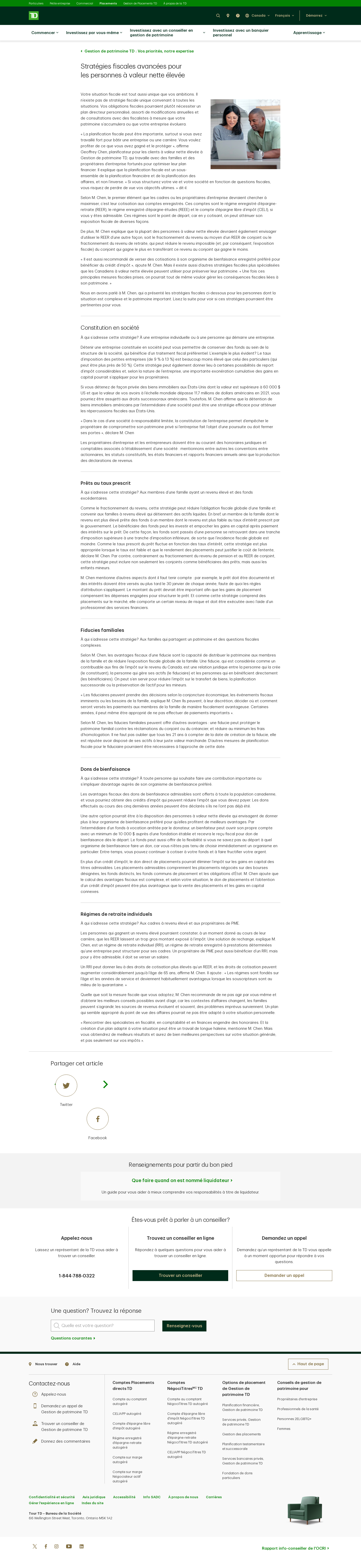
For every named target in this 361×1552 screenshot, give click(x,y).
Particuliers (36, 3)
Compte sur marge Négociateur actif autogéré (127, 1463)
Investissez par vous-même (94, 33)
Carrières (214, 1484)
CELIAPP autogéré (127, 1400)
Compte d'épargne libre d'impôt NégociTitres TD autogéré (186, 1405)
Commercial (85, 3)
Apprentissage (309, 33)
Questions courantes (73, 1325)
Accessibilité (124, 1484)
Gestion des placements (241, 1421)
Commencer (44, 33)
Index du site (92, 1490)
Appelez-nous (50, 1381)
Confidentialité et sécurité (52, 1484)
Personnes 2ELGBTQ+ (294, 1406)
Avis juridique (93, 1484)
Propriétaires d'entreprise (297, 1386)
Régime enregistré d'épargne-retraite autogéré (127, 1429)
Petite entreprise (60, 3)
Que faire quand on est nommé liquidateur (180, 1167)
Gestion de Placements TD (140, 3)
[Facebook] (82, 1111)
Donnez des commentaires (62, 1428)
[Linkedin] (82, 1534)
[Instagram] (56, 1534)
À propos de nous (183, 1484)
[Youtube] (69, 1534)
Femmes (283, 1415)
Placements (108, 3)
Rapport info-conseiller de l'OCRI (294, 1535)
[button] (218, 15)
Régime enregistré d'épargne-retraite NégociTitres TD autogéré (187, 1424)
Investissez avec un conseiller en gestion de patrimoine (167, 33)
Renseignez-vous (184, 1313)
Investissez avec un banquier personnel (241, 33)
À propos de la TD (174, 3)
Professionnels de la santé (298, 1396)
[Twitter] (82, 1078)
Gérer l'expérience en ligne (51, 1490)
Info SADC (152, 1484)
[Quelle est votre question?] (103, 1312)
